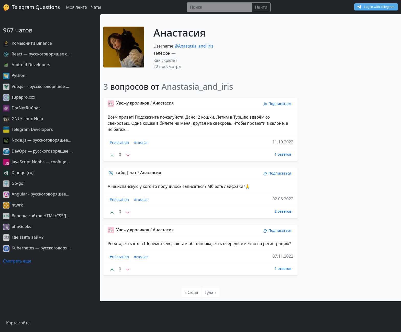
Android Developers (26, 64)
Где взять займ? (23, 237)
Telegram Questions (31, 7)
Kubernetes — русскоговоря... (37, 248)
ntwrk (13, 205)
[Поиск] (219, 7)
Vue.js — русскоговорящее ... (36, 86)
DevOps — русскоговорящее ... (38, 151)
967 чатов (17, 30)
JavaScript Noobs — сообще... (36, 162)
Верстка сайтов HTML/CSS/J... (36, 216)
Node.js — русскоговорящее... (37, 140)
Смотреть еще (17, 261)
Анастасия (163, 103)
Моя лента (76, 7)
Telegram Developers (28, 129)
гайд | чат (123, 172)
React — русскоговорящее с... (37, 54)
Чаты (96, 7)
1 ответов (283, 154)
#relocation (119, 142)
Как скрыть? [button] (165, 60)
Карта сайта (18, 323)
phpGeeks (17, 226)
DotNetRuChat (21, 108)
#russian (141, 142)
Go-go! (14, 183)
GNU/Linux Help (23, 118)
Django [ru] (18, 172)
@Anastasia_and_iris (193, 46)
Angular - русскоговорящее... (36, 194)
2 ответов (283, 211)
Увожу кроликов (129, 103)
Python (14, 75)
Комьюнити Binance (27, 43)
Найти (261, 7)
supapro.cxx (19, 97)
